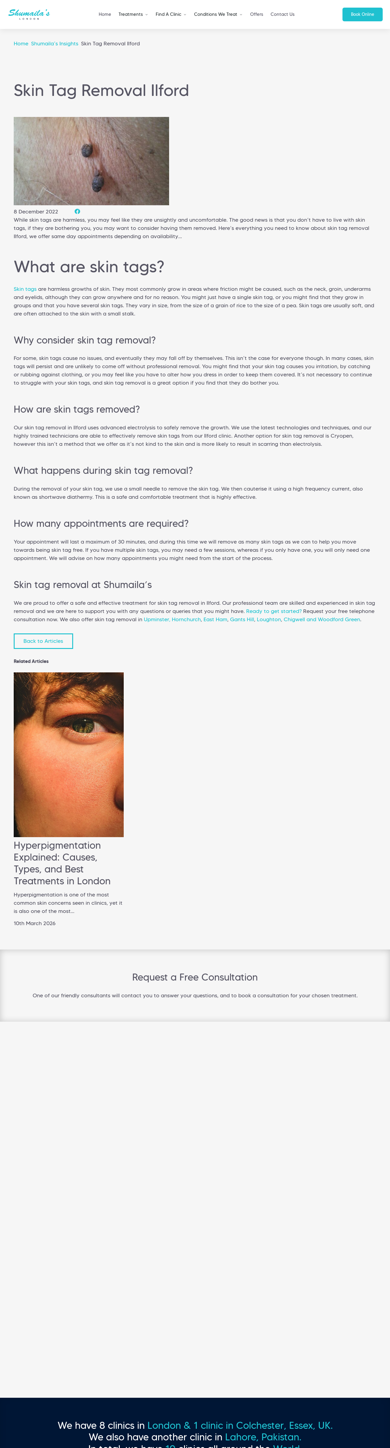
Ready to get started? (274, 611)
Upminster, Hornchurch (172, 619)
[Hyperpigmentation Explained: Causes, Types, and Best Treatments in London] (69, 835)
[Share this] (77, 211)
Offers (256, 14)
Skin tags (25, 289)
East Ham (215, 619)
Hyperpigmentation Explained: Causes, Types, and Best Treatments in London (62, 863)
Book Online (362, 14)
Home (105, 14)
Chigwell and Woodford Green (322, 619)
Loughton (269, 619)
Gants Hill (242, 619)
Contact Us (283, 14)
